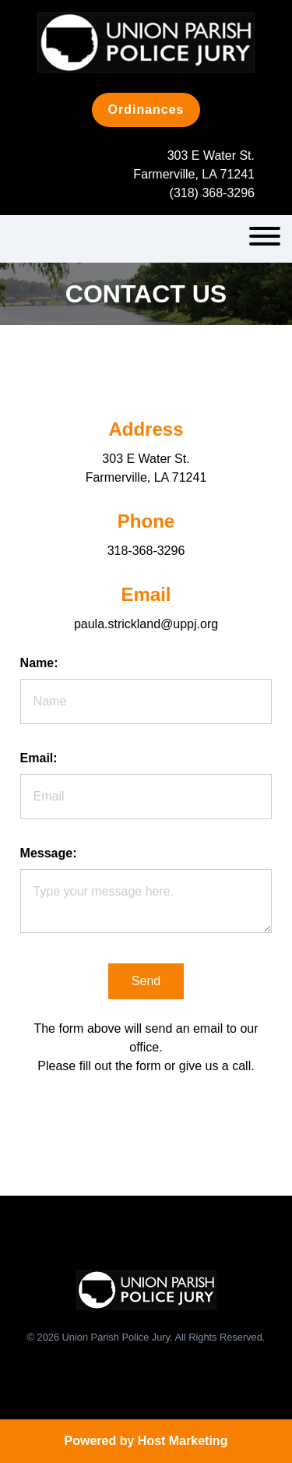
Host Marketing (183, 1440)
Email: (39, 758)
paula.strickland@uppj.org (146, 624)
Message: (48, 853)
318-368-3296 (146, 550)
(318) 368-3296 (212, 193)
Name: (39, 663)
